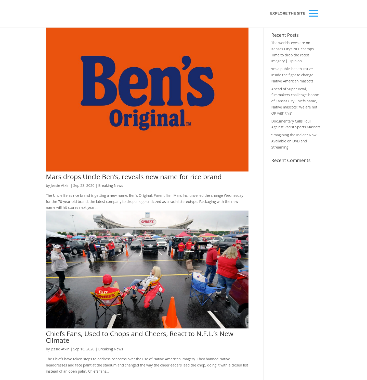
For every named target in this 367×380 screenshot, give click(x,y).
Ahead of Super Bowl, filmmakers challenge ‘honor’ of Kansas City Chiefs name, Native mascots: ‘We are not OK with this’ (295, 101)
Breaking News (110, 185)
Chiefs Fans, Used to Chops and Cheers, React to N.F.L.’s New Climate (139, 337)
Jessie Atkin (60, 185)
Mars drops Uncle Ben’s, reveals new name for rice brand (134, 176)
